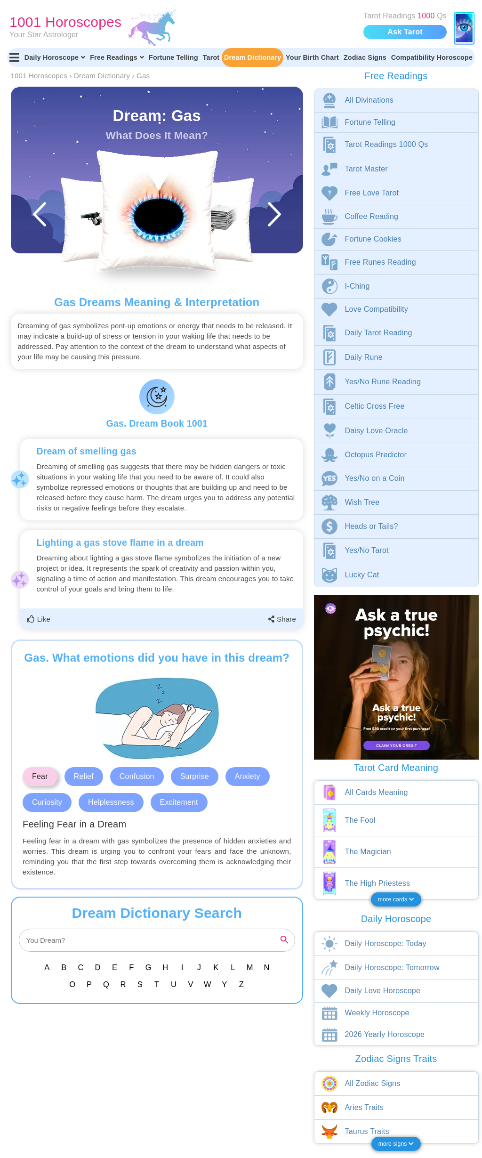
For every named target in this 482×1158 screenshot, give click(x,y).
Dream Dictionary (252, 57)
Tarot (211, 57)
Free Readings (117, 57)
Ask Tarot (404, 32)
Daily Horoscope (55, 57)
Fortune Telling (173, 57)
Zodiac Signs (365, 57)
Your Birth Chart (312, 57)
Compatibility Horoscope (432, 57)
